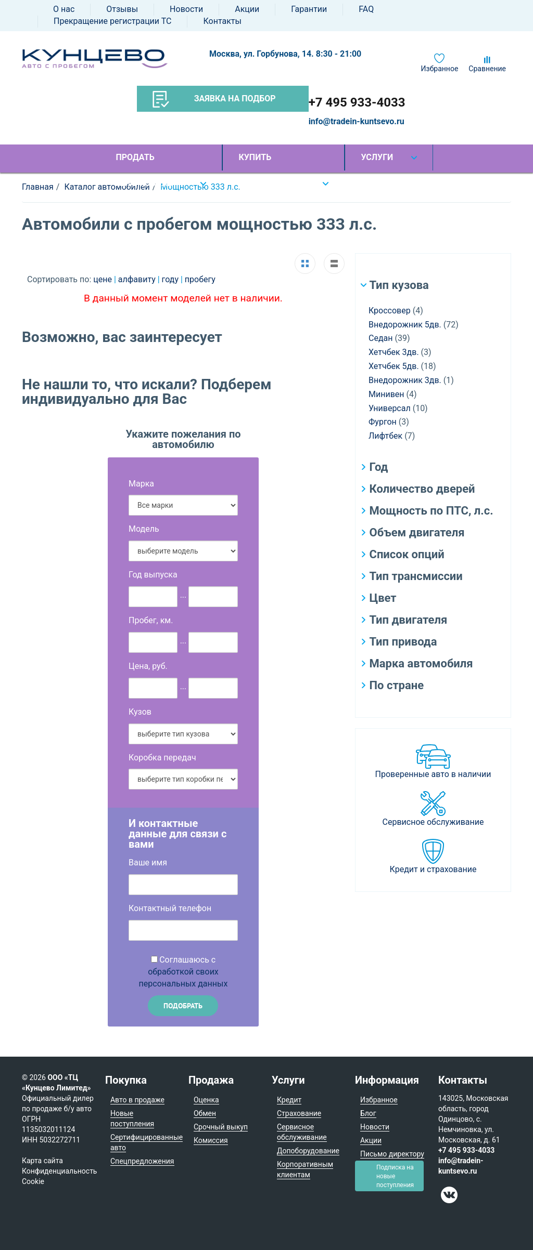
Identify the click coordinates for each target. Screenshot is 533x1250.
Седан (380, 338)
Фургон (383, 422)
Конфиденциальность (59, 1171)
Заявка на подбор (214, 99)
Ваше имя (148, 862)
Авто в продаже (137, 1100)
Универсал (390, 408)
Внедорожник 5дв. (405, 325)
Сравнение (487, 68)
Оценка (206, 1100)
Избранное (440, 68)
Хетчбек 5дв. (394, 366)
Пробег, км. (151, 620)
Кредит (289, 1100)
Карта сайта (42, 1160)
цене (103, 279)
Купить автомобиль (266, 161)
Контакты (222, 21)
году (171, 279)
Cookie (33, 1181)
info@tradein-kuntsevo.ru (356, 121)
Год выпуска (153, 575)
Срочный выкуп (221, 1127)
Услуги (377, 157)
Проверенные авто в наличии (433, 774)
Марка (141, 484)
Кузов (140, 712)
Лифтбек (385, 436)
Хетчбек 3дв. (394, 352)
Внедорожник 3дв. (405, 380)
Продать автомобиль (144, 161)
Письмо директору (392, 1154)
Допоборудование (308, 1151)
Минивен (386, 394)
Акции (247, 9)
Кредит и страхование (433, 869)
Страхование (299, 1113)
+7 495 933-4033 (357, 102)
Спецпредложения (142, 1161)
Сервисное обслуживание (433, 822)
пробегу (200, 279)
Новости (186, 9)
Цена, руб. (148, 666)
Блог (368, 1113)
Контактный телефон (170, 908)
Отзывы (122, 9)
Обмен (205, 1113)
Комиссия (211, 1140)
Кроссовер (390, 310)
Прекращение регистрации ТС (112, 21)
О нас (63, 9)
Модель (144, 529)
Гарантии (309, 9)
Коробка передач (162, 757)
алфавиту (138, 279)
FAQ (366, 9)
